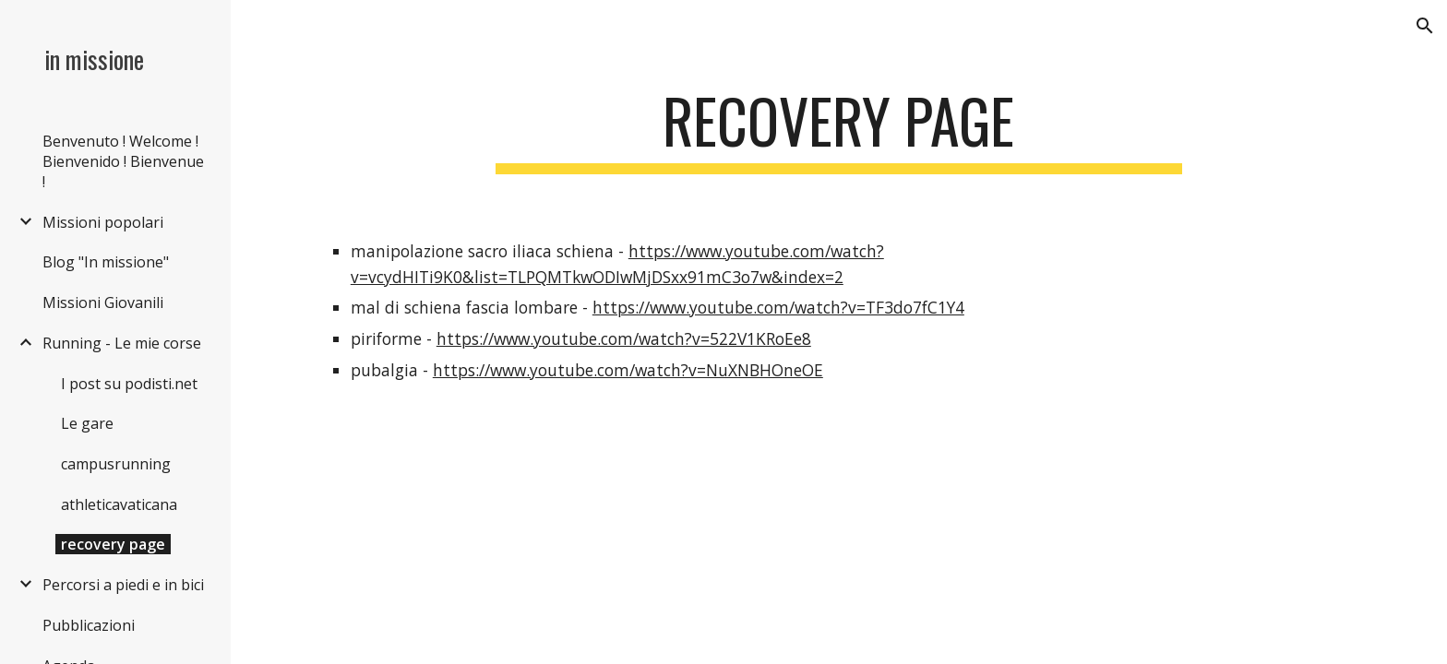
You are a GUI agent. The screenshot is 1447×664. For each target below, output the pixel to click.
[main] (839, 129)
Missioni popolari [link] (102, 222)
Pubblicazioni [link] (88, 625)
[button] (1425, 26)
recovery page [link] (113, 544)
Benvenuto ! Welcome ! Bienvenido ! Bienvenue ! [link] (123, 161)
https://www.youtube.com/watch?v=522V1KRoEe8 (623, 338)
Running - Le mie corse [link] (121, 343)
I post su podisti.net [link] (129, 384)
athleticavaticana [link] (119, 504)
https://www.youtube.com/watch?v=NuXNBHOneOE (628, 370)
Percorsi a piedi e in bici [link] (123, 585)
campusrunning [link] (116, 464)
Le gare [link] (87, 423)
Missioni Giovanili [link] (102, 302)
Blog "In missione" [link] (105, 262)
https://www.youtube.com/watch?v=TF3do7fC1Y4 (778, 307)
